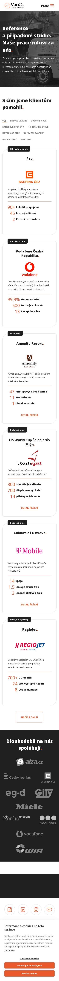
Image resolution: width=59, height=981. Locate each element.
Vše (4, 120)
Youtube (49, 909)
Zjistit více (9, 950)
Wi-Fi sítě (26, 139)
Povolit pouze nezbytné (29, 965)
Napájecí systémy (33, 133)
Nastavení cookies (29, 958)
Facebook (9, 909)
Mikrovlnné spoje (38, 127)
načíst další (29, 717)
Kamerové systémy (13, 127)
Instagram (36, 909)
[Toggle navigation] (46, 5)
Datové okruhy (18, 120)
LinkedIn (23, 909)
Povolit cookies (29, 973)
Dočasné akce (39, 120)
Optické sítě (9, 139)
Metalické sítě (11, 133)
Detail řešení (29, 415)
